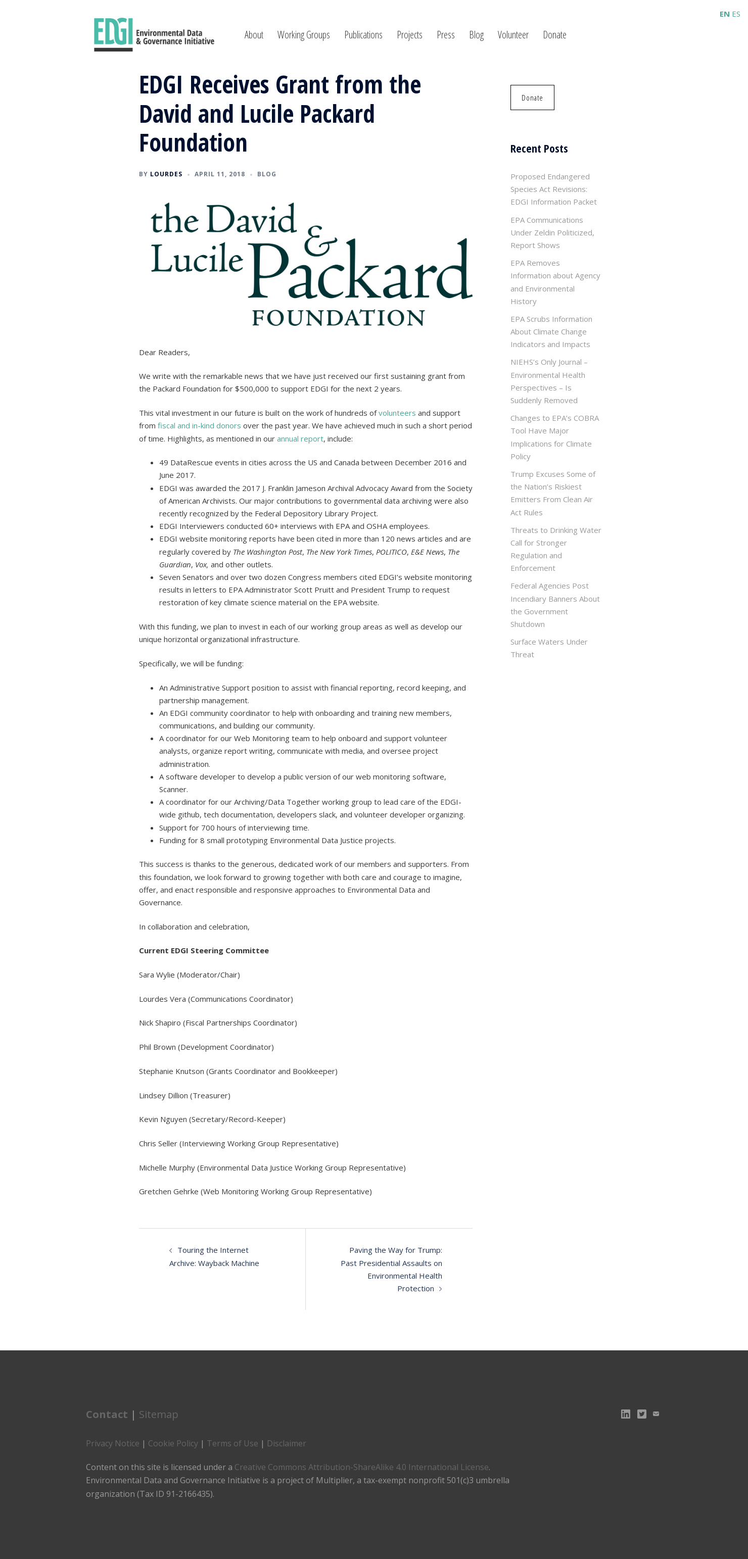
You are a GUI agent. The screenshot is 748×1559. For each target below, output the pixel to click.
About (254, 34)
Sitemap (158, 1414)
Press (446, 34)
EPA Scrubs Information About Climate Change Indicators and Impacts (551, 331)
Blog (476, 34)
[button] (530, 97)
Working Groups (303, 34)
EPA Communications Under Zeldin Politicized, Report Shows (552, 232)
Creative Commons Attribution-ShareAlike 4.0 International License (362, 1467)
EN (725, 14)
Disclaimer (286, 1443)
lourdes (166, 174)
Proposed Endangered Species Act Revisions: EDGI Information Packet (553, 189)
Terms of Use (232, 1443)
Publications (363, 34)
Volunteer (513, 34)
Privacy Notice (112, 1443)
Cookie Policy (173, 1443)
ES (736, 14)
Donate (555, 34)
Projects (410, 34)
